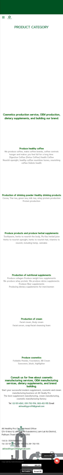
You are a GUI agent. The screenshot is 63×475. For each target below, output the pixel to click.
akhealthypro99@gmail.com (31, 406)
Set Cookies (26, 471)
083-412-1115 (43, 403)
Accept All (37, 471)
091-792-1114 (30, 403)
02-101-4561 (17, 403)
